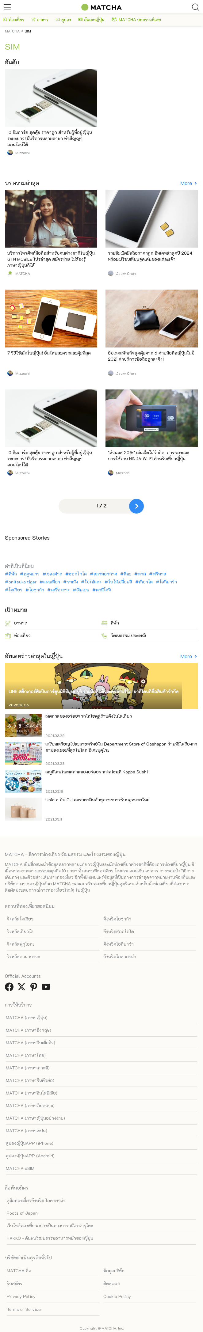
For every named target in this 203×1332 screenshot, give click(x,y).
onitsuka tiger (22, 582)
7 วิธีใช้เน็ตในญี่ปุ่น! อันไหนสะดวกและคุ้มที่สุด (49, 353)
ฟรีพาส (159, 574)
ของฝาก (54, 574)
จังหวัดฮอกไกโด (118, 931)
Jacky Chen (126, 273)
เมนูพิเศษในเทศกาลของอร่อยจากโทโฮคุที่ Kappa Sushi (96, 772)
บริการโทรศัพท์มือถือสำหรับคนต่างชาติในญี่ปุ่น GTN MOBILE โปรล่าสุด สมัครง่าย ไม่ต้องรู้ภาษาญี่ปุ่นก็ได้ (51, 259)
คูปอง (63, 19)
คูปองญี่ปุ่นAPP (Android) (30, 1156)
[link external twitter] (22, 988)
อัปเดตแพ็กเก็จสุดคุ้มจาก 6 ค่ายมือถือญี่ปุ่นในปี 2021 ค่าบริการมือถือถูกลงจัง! (151, 356)
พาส (142, 574)
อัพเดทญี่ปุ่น (91, 19)
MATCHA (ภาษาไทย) (26, 1055)
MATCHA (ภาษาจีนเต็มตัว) (30, 1042)
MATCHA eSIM (20, 1168)
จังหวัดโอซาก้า (117, 919)
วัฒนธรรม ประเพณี (124, 635)
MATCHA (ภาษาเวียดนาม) (30, 1105)
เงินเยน (82, 590)
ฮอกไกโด (78, 574)
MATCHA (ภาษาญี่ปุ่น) (27, 1017)
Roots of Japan (22, 1213)
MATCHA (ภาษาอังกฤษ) (28, 1030)
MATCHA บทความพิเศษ (136, 19)
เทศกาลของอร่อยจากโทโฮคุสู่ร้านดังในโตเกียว (88, 716)
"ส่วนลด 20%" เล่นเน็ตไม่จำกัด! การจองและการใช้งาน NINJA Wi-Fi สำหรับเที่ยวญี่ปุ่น (148, 455)
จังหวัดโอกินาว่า (118, 944)
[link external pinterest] (34, 988)
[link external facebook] (10, 988)
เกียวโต (146, 582)
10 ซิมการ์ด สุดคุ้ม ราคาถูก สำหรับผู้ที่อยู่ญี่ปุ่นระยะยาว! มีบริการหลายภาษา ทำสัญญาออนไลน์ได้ (49, 138)
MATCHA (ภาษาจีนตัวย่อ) (30, 1080)
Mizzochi (22, 152)
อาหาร (40, 19)
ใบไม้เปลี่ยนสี (120, 582)
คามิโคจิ (103, 590)
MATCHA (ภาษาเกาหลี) (28, 1068)
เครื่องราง (60, 590)
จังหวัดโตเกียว (20, 919)
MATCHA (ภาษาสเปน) (26, 1130)
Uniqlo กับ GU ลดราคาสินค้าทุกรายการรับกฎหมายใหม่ (97, 800)
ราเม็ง (72, 582)
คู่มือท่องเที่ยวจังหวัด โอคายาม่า (36, 1200)
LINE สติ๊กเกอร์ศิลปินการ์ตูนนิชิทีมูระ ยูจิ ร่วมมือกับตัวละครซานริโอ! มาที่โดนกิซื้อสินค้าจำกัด (93, 691)
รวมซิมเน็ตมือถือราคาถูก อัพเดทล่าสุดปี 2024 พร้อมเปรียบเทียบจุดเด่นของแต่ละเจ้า (150, 256)
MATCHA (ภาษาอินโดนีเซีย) (31, 1093)
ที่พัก (13, 574)
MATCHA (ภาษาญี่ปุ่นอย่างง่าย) (35, 1118)
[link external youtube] (47, 988)
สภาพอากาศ (105, 574)
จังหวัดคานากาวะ (23, 956)
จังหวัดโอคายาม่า (119, 956)
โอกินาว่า (168, 582)
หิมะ (127, 574)
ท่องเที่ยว (13, 19)
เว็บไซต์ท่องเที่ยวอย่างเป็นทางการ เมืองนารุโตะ (50, 1225)
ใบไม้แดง (93, 582)
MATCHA (22, 273)
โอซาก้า (36, 590)
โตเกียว (15, 590)
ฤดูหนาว (32, 574)
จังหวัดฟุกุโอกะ (21, 944)
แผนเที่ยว (51, 582)
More (186, 183)
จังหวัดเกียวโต (20, 931)
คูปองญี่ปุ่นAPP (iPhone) (29, 1143)
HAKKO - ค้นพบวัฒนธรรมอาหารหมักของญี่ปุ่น (50, 1238)
